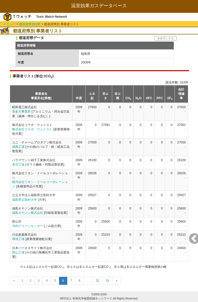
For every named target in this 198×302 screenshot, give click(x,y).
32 (97, 280)
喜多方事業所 (21, 111)
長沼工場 (18, 164)
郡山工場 (18, 252)
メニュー (9, 24)
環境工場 (18, 239)
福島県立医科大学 (24, 200)
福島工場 (18, 147)
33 (107, 280)
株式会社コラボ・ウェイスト (32, 129)
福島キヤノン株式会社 (27, 213)
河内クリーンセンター (27, 226)
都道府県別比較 (30, 24)
